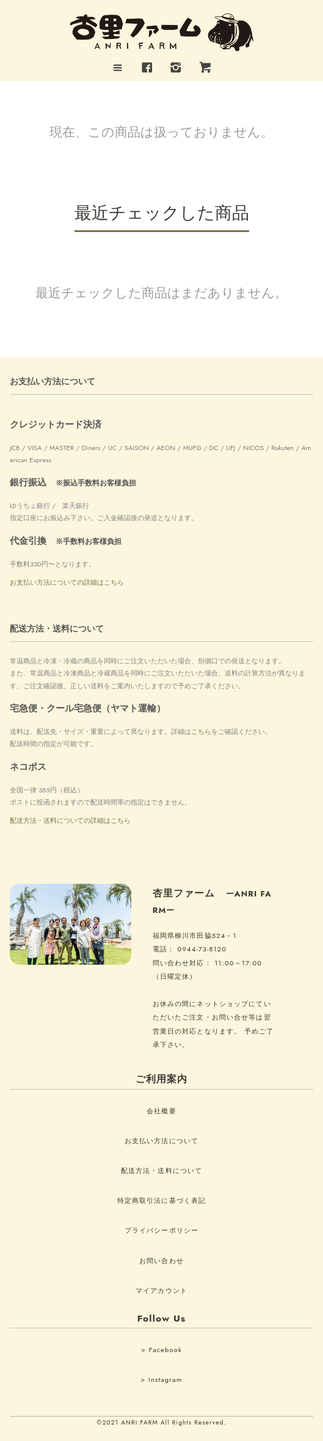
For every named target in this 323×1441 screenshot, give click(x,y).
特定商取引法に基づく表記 (161, 1200)
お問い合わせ (161, 1261)
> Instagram (161, 1379)
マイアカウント (161, 1290)
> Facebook (161, 1350)
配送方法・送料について (161, 1170)
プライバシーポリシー (161, 1230)
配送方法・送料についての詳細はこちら (70, 820)
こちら (201, 731)
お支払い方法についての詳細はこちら (67, 582)
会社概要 (161, 1111)
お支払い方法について (161, 1141)
